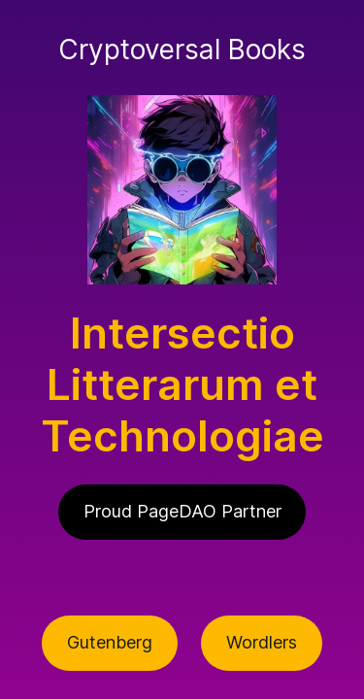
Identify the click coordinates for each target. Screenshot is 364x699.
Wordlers (261, 642)
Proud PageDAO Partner (182, 511)
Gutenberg (109, 642)
